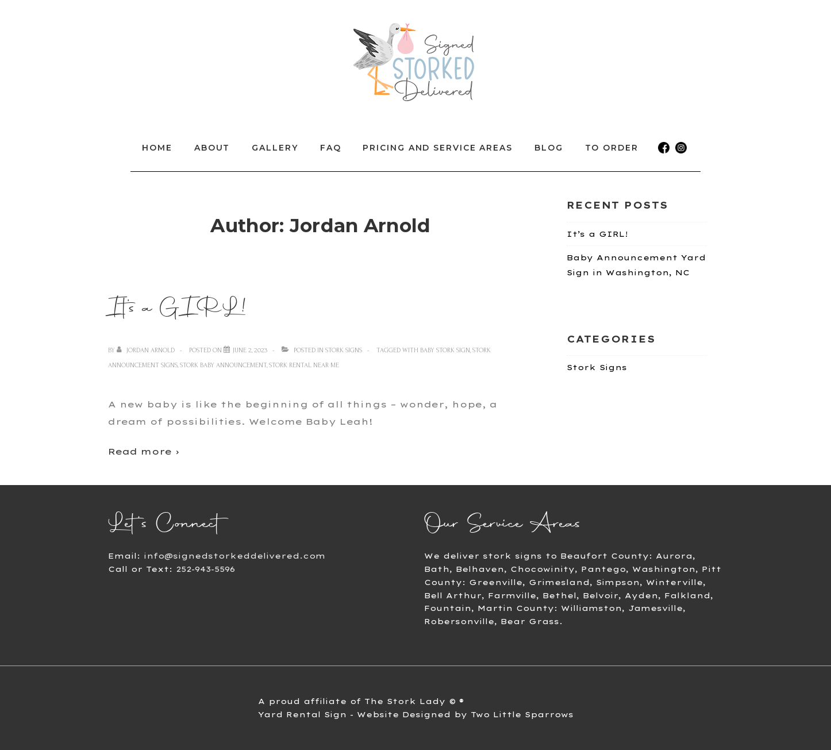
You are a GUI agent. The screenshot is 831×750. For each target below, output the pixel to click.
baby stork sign (445, 350)
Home (157, 148)
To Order (611, 148)
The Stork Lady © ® (414, 701)
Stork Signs (343, 350)
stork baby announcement (223, 365)
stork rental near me (304, 365)
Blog (548, 148)
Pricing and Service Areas (438, 148)
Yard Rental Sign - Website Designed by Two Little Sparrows (416, 714)
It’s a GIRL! (177, 307)
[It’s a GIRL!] (250, 350)
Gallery (275, 148)
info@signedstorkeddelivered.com (234, 555)
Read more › (143, 451)
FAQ (330, 148)
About (212, 148)
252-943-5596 (205, 569)
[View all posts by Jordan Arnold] (146, 350)
